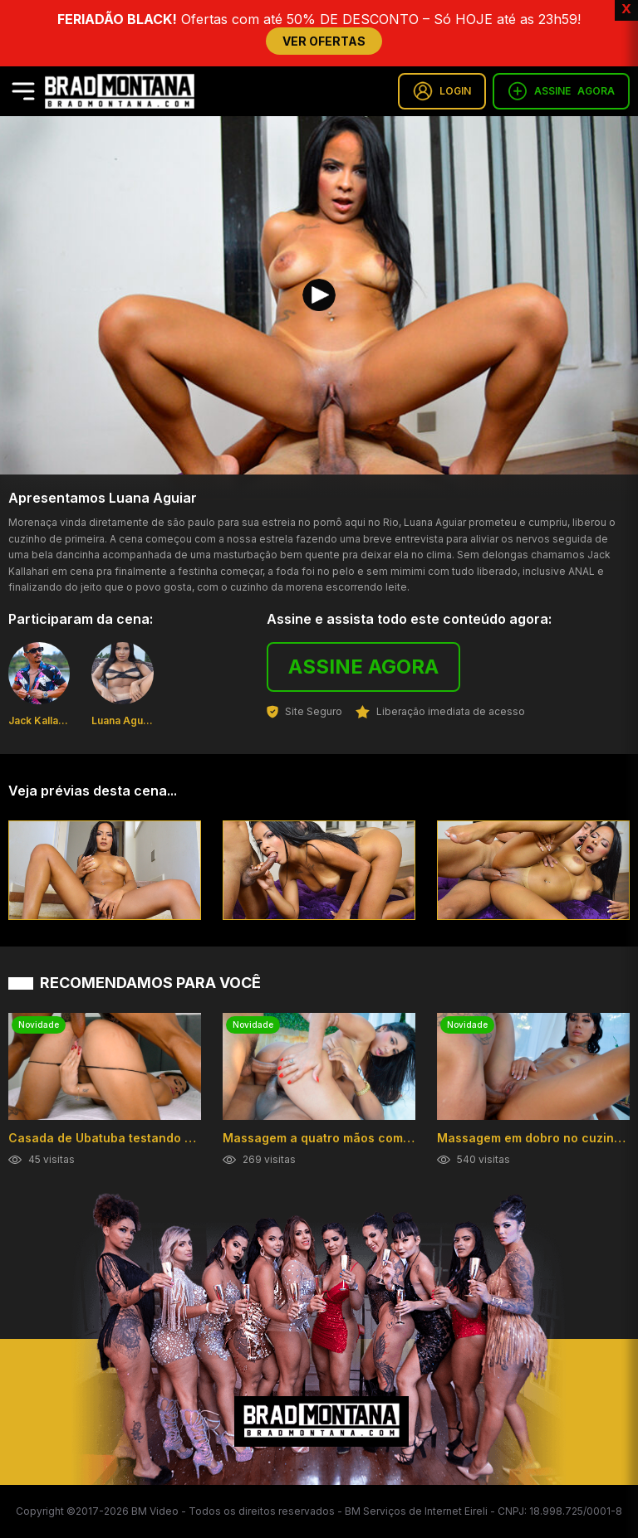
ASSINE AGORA (363, 667)
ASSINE (561, 91)
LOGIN (442, 91)
